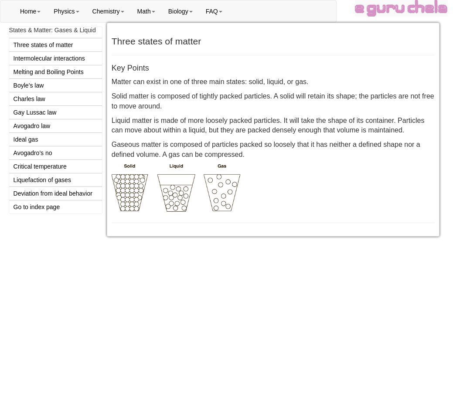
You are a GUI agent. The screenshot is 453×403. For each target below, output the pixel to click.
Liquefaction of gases (42, 179)
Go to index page (37, 206)
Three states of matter (43, 44)
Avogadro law (32, 125)
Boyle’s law (29, 85)
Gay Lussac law (35, 112)
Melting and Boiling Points (49, 71)
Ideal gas (26, 139)
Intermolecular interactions (49, 58)
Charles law (29, 98)
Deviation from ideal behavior (53, 193)
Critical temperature (40, 166)
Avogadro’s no (33, 152)
